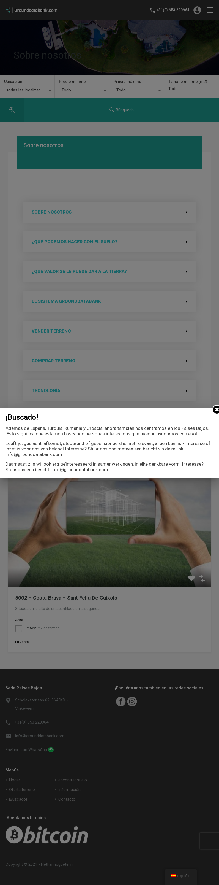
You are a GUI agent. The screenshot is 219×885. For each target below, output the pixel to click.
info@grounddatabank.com (34, 454)
